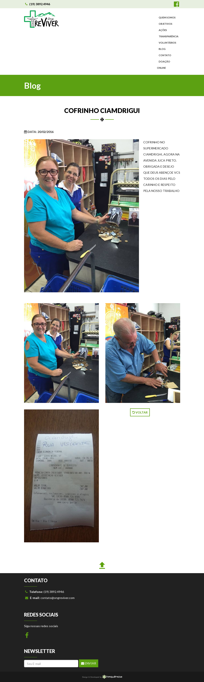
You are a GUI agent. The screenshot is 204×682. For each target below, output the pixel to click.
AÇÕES (163, 30)
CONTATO (165, 55)
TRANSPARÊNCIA (168, 36)
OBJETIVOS (165, 23)
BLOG (162, 48)
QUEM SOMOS (167, 17)
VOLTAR (140, 412)
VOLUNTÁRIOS (167, 42)
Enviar (88, 663)
